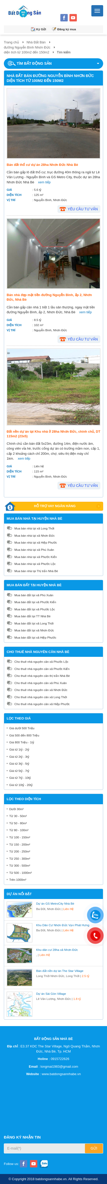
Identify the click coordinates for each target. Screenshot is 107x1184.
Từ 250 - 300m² (19, 858)
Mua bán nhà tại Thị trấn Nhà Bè (36, 571)
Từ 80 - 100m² (18, 830)
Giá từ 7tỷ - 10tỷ (20, 777)
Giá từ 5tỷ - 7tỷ (19, 770)
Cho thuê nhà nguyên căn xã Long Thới (40, 697)
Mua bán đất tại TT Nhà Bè (32, 616)
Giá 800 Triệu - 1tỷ (21, 742)
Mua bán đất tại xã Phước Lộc (34, 609)
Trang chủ (11, 42)
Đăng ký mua (66, 29)
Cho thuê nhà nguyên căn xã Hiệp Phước (42, 704)
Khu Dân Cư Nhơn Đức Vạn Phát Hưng (62, 925)
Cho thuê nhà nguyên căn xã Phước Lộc (41, 661)
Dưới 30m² (16, 809)
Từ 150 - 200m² (19, 844)
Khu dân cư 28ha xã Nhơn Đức (57, 949)
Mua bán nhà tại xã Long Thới (34, 528)
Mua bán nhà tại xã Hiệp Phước (35, 542)
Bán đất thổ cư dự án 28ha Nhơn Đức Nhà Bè (42, 165)
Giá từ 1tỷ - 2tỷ (19, 749)
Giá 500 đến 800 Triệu (24, 735)
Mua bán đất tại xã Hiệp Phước (35, 637)
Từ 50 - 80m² (18, 823)
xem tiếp (44, 182)
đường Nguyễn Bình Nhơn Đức (27, 47)
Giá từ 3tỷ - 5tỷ (19, 763)
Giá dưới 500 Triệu (21, 728)
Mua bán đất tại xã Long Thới (34, 623)
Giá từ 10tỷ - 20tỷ (21, 785)
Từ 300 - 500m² (19, 865)
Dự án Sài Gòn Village (51, 993)
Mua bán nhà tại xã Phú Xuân (34, 549)
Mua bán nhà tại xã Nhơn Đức (34, 535)
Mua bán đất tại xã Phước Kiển (35, 602)
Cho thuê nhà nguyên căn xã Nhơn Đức (40, 690)
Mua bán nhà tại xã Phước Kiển (35, 556)
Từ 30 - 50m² (18, 816)
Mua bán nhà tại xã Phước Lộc (35, 563)
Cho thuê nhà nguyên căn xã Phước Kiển (42, 668)
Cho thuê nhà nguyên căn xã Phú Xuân (40, 683)
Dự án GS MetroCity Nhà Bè (55, 903)
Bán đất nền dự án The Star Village (59, 970)
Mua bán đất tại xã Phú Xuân (33, 595)
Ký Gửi (41, 29)
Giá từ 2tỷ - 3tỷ (19, 756)
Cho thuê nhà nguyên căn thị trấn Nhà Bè (42, 675)
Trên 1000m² (17, 879)
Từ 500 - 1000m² (20, 872)
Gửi (94, 1148)
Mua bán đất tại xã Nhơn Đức (34, 630)
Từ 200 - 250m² (19, 851)
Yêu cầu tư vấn (83, 209)
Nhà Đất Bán (35, 42)
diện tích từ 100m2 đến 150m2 (26, 52)
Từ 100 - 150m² (19, 837)
